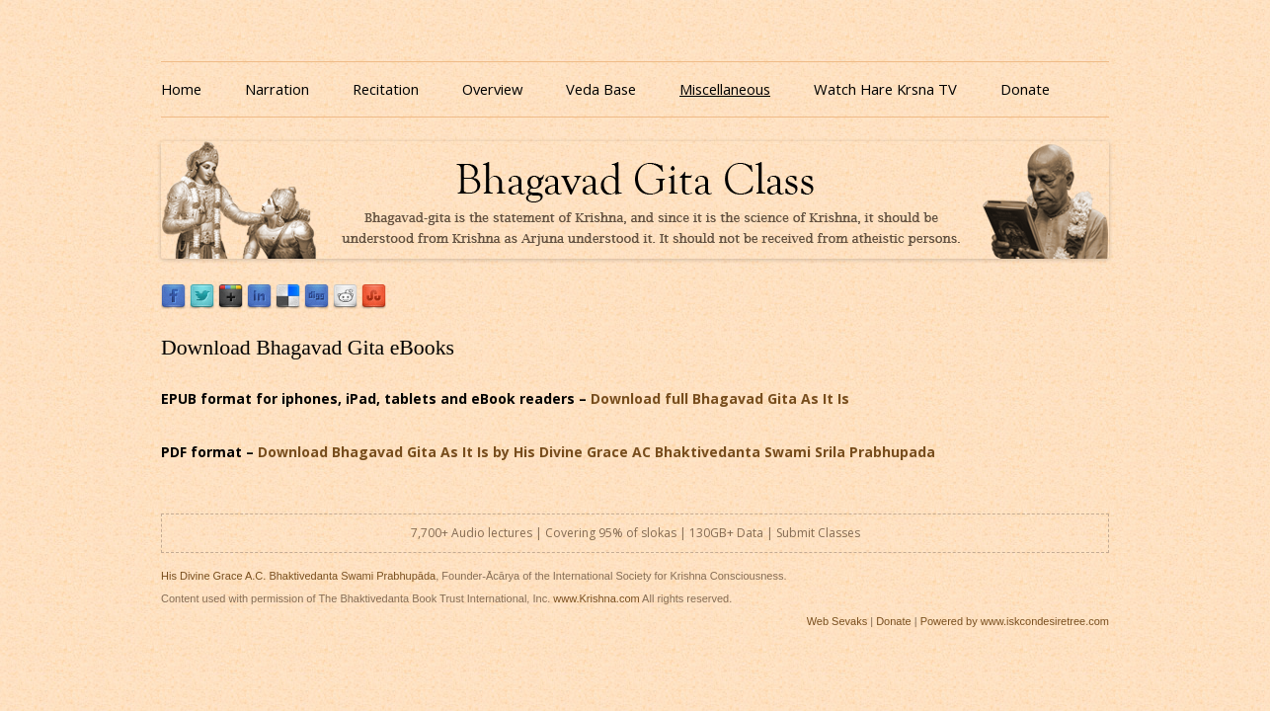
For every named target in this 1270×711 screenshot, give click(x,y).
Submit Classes (818, 532)
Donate (1025, 89)
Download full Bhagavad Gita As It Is (720, 398)
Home (181, 89)
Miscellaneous (724, 89)
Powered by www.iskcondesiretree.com (1014, 621)
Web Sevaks (837, 621)
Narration (277, 89)
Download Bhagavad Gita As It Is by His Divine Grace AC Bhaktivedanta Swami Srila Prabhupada (596, 451)
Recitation (386, 89)
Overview (492, 89)
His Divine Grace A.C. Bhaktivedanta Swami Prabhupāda (298, 576)
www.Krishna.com (596, 598)
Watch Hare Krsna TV (885, 89)
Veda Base (601, 89)
